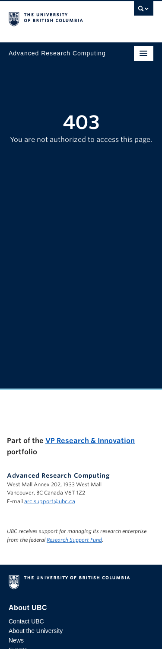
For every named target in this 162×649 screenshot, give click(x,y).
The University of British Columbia (59, 17)
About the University (36, 630)
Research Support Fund (74, 540)
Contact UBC (26, 621)
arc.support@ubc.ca (49, 501)
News (16, 640)
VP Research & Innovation (90, 441)
